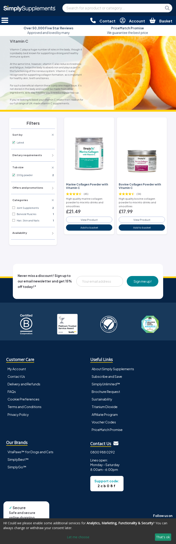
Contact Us (16, 376)
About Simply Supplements (113, 369)
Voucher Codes (104, 422)
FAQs (12, 391)
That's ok (163, 537)
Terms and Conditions (24, 407)
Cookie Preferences (23, 399)
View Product (89, 219)
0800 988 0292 (102, 452)
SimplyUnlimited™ (106, 384)
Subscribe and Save (107, 376)
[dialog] (88, 531)
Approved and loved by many (48, 30)
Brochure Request (106, 391)
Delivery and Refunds (24, 384)
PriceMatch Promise (107, 430)
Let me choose (78, 537)
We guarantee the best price (127, 30)
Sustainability (102, 399)
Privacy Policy (18, 414)
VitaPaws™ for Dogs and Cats (30, 452)
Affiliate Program (105, 414)
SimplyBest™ (18, 459)
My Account (17, 369)
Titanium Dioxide (105, 407)
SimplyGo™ (17, 467)
